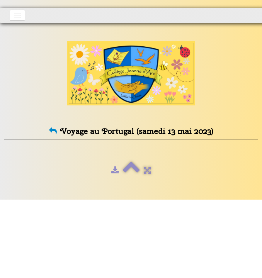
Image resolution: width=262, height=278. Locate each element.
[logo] (131, 78)
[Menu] (17, 15)
